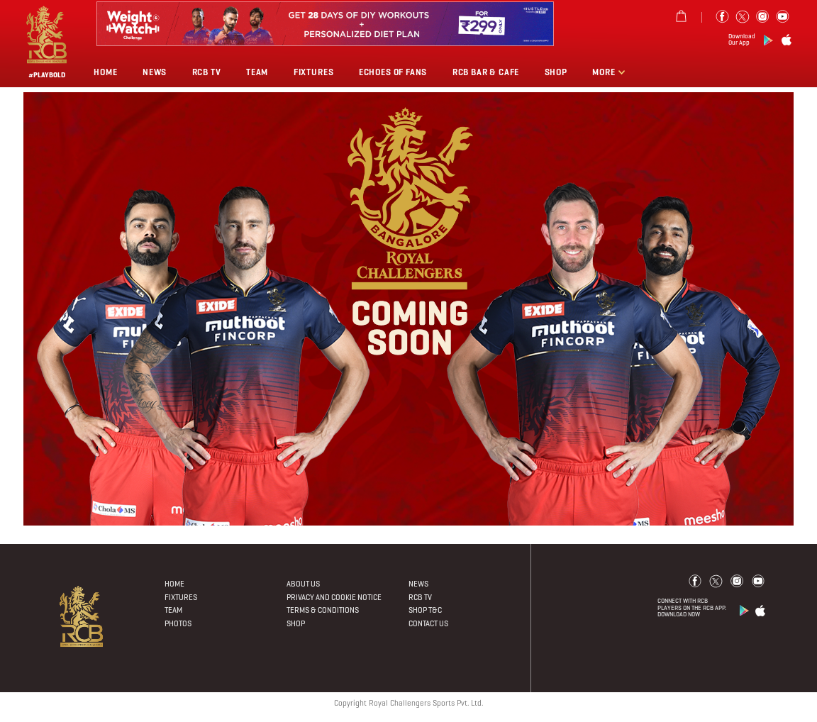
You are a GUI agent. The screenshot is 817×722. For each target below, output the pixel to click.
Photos (178, 623)
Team (257, 72)
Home (105, 72)
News (155, 72)
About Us (303, 584)
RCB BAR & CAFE (486, 72)
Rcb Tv (206, 72)
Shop (556, 72)
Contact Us (428, 623)
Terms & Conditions (323, 610)
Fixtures (314, 72)
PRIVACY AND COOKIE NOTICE (334, 597)
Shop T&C (425, 610)
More (604, 72)
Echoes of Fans (393, 72)
